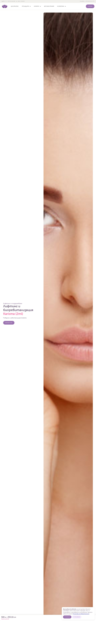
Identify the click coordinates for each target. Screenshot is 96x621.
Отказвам (76, 617)
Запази (90, 6)
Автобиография (49, 6)
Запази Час (8, 322)
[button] (26, 6)
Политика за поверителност (81, 614)
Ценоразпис (15, 6)
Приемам (67, 617)
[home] (5, 6)
